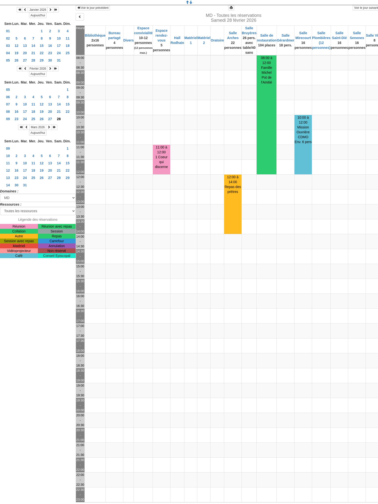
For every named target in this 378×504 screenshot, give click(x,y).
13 (25, 46)
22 (42, 53)
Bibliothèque (95, 35)
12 (17, 46)
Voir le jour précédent (93, 8)
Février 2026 (38, 68)
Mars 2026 (38, 127)
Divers (128, 40)
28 (33, 60)
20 (25, 53)
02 (8, 38)
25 (68, 53)
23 (50, 53)
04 (8, 53)
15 (42, 46)
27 (25, 60)
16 (50, 46)
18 (68, 46)
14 (33, 46)
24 (59, 53)
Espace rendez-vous (162, 35)
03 (8, 46)
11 (68, 38)
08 (8, 112)
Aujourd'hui (38, 15)
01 (8, 31)
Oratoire (217, 40)
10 (59, 38)
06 (8, 97)
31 (59, 60)
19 (17, 53)
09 (8, 119)
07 (8, 104)
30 (50, 60)
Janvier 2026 (37, 9)
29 (42, 60)
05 (8, 60)
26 (17, 60)
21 (33, 53)
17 (59, 46)
